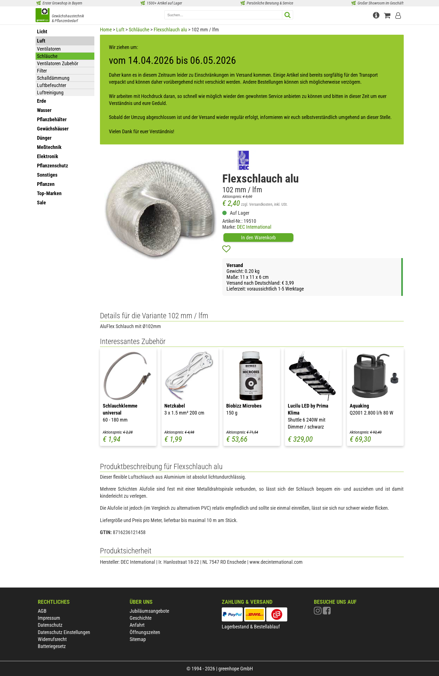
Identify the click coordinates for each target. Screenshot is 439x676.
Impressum (49, 618)
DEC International (254, 227)
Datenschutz (50, 625)
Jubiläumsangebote (149, 611)
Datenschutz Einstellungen (64, 632)
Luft (120, 29)
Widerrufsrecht (52, 639)
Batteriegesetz (52, 646)
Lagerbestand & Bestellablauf (251, 627)
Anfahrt (137, 625)
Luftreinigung (50, 92)
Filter (42, 71)
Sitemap (138, 639)
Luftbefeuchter (51, 85)
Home (106, 29)
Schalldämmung (53, 78)
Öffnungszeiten (145, 632)
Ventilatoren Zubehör (57, 63)
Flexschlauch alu (170, 29)
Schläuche (47, 56)
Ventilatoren (49, 49)
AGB (42, 611)
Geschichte (140, 618)
